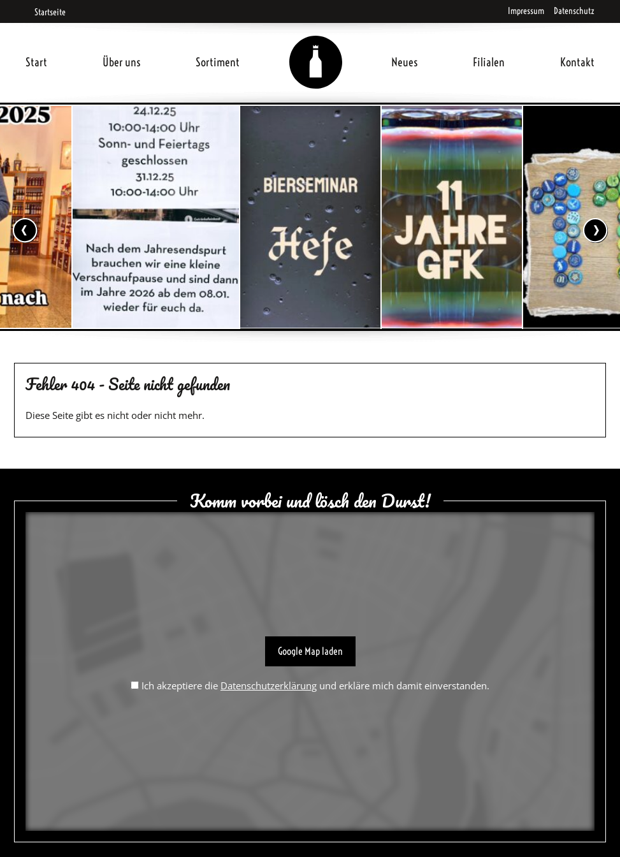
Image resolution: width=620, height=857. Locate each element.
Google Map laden (310, 651)
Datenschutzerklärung (268, 685)
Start (36, 62)
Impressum (526, 11)
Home (315, 47)
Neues (404, 62)
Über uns (122, 62)
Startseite (45, 12)
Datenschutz (574, 11)
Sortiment (218, 62)
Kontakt (577, 62)
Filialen (489, 62)
